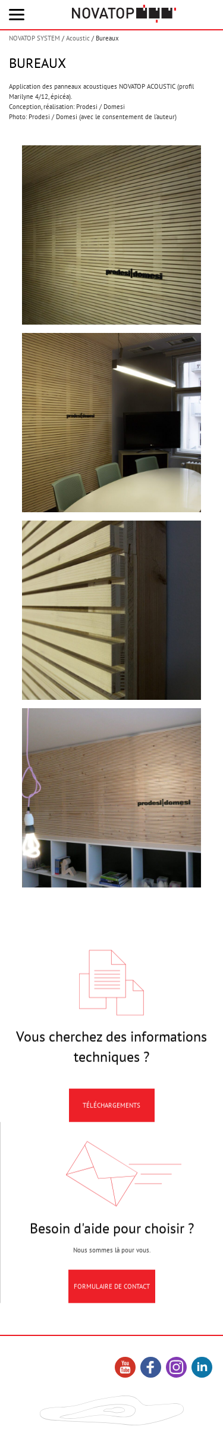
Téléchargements (111, 1112)
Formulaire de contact (112, 1293)
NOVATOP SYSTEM (34, 38)
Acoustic (78, 38)
